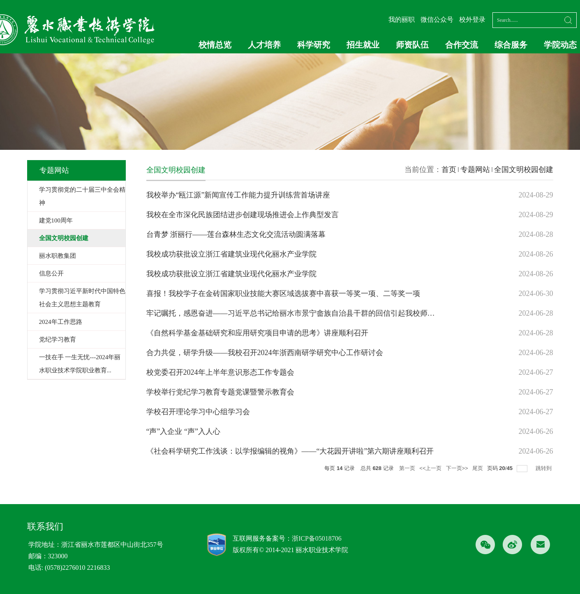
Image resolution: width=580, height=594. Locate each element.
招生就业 (363, 44)
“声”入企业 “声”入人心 (183, 431)
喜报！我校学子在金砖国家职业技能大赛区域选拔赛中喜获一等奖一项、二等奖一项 (283, 293)
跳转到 (544, 468)
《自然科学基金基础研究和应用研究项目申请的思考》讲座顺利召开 (257, 333)
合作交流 (461, 44)
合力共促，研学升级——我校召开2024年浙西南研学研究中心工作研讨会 (264, 353)
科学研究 (313, 44)
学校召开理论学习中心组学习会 (198, 412)
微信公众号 (437, 19)
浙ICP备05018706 (317, 538)
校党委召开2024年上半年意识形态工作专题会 (220, 372)
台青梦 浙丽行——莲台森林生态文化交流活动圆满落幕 (236, 234)
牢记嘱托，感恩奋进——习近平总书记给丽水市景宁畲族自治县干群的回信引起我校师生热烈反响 (305, 313)
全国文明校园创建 (523, 169)
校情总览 (215, 44)
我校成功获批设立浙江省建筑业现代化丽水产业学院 (231, 254)
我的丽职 (401, 19)
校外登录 (472, 19)
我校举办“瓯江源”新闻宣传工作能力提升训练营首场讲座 (238, 195)
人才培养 (264, 44)
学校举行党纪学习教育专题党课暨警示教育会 (220, 392)
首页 (448, 169)
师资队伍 (412, 44)
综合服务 (511, 44)
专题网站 (475, 169)
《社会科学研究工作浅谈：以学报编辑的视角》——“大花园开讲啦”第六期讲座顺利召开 (290, 451)
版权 (239, 549)
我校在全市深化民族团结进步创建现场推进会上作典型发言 (242, 215)
